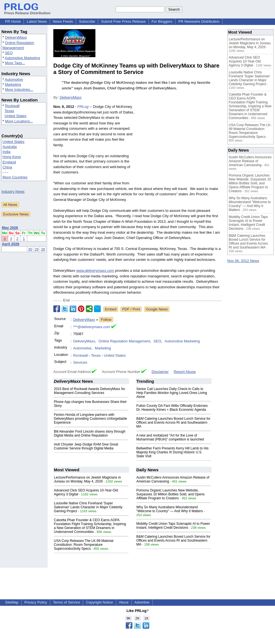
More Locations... (19, 121)
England (9, 162)
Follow (106, 319)
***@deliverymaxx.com (91, 327)
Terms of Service (66, 602)
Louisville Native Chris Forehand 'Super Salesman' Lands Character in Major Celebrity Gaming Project (88, 507)
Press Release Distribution (27, 11)
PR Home (13, 21)
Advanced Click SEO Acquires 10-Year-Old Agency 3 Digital (245, 61)
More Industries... (19, 89)
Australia (10, 147)
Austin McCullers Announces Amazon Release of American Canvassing (250, 161)
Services (80, 362)
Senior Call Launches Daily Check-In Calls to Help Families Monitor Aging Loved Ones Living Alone (171, 393)
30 (30, 249)
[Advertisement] (180, 145)
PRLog (83, 107)
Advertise (142, 602)
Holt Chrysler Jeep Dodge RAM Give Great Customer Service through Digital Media (86, 446)
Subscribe (87, 21)
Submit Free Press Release (123, 21)
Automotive (14, 79)
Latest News (37, 21)
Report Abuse (185, 372)
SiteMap (12, 602)
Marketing (13, 84)
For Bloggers (162, 21)
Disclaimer (160, 372)
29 (36, 249)
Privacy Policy (35, 602)
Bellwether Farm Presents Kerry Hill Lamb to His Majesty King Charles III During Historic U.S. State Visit (172, 452)
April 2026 (10, 244)
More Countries (15, 177)
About (124, 602)
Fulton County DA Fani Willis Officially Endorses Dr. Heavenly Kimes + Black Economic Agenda (172, 408)
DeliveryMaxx (16, 37)
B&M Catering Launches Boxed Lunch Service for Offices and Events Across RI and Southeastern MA (173, 422)
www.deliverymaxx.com (95, 270)
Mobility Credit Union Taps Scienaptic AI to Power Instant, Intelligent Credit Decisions (173, 526)
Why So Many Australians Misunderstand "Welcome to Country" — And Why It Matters (169, 509)
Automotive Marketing (22, 58)
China (7, 167)
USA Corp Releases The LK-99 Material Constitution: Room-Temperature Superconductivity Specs (83, 545)
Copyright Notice (99, 602)
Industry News (12, 191)
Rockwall (12, 106)
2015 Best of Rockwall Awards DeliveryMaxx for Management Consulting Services (89, 391)
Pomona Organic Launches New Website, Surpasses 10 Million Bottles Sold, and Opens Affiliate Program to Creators (170, 494)
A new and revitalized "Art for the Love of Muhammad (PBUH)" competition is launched (170, 437)
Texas (9, 111)
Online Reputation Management (124, 341)
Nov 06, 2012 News (243, 261)
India (6, 152)
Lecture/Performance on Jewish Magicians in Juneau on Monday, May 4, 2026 (87, 479)
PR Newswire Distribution (198, 21)
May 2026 (10, 228)
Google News (157, 309)
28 (43, 249)
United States (15, 116)
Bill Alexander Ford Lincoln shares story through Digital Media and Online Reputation (89, 433)
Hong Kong (12, 157)
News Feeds (63, 21)
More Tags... (15, 63)
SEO (9, 53)
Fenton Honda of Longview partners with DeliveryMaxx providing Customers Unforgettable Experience (90, 418)
